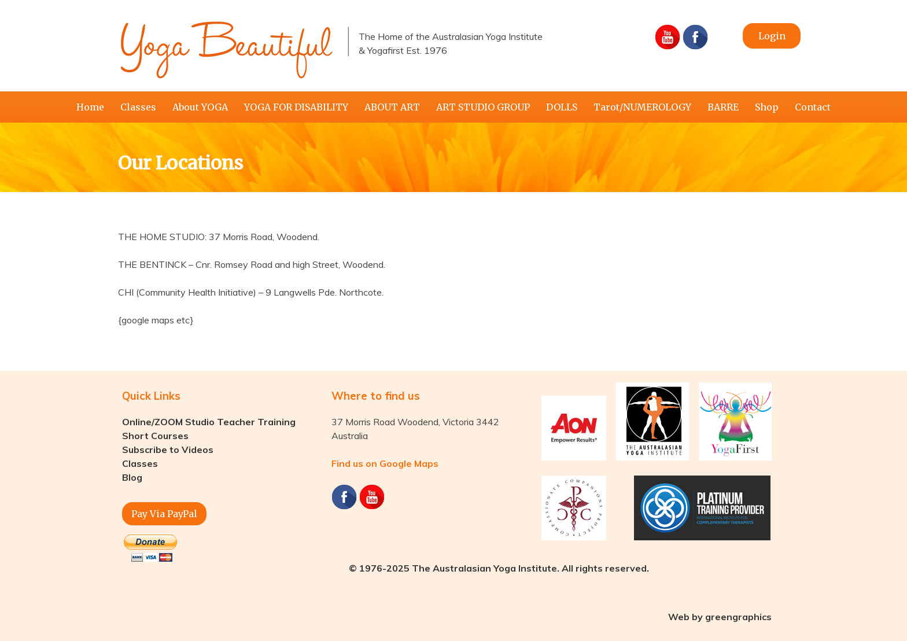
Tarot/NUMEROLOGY (642, 107)
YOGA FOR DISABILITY (296, 107)
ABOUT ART (392, 107)
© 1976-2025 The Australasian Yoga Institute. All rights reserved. (499, 568)
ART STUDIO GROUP (483, 107)
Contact (813, 107)
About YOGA (200, 107)
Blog (132, 477)
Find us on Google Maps (384, 463)
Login (772, 36)
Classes (138, 107)
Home (90, 107)
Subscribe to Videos (167, 449)
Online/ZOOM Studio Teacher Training (209, 422)
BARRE (723, 107)
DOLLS (561, 107)
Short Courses (155, 435)
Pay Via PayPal (164, 514)
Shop (767, 107)
